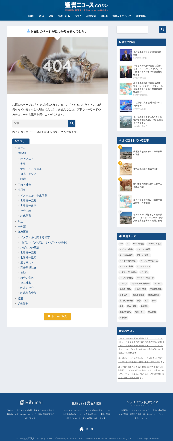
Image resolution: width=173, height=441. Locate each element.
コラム (78, 16)
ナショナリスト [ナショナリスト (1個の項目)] (143, 267)
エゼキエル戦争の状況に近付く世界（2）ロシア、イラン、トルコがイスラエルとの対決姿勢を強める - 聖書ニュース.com (141, 349)
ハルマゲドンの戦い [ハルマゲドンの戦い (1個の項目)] (128, 273)
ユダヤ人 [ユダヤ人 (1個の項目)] (123, 284)
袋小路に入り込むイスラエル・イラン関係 (136, 358)
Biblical (10, 409)
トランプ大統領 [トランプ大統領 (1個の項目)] (126, 267)
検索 (162, 29)
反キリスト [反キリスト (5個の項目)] (124, 295)
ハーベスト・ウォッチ (72, 409)
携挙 (23, 270)
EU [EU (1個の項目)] (128, 244)
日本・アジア (28, 173)
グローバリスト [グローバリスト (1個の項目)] (143, 255)
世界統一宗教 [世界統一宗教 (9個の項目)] (125, 289)
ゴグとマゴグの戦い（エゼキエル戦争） (44, 241)
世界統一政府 (28, 204)
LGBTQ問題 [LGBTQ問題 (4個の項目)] (138, 244)
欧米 (23, 178)
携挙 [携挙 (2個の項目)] (139, 301)
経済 (51, 16)
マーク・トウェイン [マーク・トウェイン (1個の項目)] (145, 278)
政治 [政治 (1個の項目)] (146, 301)
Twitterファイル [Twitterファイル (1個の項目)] (154, 244)
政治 (41, 16)
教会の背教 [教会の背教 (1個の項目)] (132, 306)
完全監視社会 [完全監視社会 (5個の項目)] (154, 295)
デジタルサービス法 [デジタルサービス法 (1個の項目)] (149, 261)
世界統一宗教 (28, 199)
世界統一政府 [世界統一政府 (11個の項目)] (140, 289)
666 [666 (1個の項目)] (121, 244)
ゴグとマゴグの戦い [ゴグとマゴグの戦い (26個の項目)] (128, 261)
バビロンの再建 (29, 246)
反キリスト (27, 260)
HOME (86, 428)
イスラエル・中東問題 (33, 194)
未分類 (22, 225)
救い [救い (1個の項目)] (154, 301)
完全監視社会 (28, 265)
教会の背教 (27, 275)
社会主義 (25, 209)
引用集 (104, 16)
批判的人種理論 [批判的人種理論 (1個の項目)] (126, 301)
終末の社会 (27, 285)
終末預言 (91, 16)
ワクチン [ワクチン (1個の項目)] (157, 284)
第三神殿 (25, 280)
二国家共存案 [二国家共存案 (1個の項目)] (155, 289)
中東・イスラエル (31, 168)
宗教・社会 (64, 16)
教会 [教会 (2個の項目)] (121, 306)
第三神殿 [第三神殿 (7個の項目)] (152, 312)
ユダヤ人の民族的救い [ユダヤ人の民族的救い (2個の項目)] (140, 284)
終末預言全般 (28, 290)
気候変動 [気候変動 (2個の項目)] (144, 306)
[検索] (71, 123)
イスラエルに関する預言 (35, 236)
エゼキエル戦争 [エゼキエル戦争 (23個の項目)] (126, 255)
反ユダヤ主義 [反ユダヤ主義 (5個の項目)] (138, 295)
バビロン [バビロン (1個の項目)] (144, 273)
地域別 (30, 16)
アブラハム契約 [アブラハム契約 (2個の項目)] (126, 250)
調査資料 (141, 16)
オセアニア (27, 158)
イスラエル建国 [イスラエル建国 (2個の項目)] (143, 250)
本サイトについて (121, 16)
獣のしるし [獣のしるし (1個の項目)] (139, 312)
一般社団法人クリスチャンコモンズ (134, 409)
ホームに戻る (57, 314)
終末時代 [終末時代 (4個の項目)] (123, 318)
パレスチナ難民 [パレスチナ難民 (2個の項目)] (126, 278)
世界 (23, 163)
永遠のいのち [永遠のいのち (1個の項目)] (125, 312)
